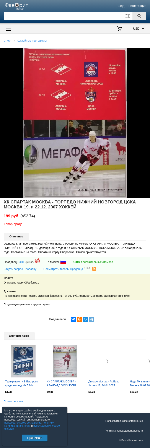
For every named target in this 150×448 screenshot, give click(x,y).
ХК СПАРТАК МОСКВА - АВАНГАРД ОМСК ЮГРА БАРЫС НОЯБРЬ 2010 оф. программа (63, 384)
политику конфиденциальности (29, 424)
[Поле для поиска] (75, 16)
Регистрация (137, 6)
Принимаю (34, 438)
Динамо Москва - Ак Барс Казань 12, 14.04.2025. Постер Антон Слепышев (103, 384)
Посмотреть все (13, 401)
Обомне (38, 260)
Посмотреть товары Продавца (67, 269)
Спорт (8, 40)
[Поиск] (139, 16)
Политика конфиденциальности (123, 430)
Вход (120, 6)
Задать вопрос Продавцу (20, 269)
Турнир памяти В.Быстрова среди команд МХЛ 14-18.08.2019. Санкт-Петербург (22, 384)
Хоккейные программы (32, 40)
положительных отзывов (93, 262)
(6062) (30, 262)
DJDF (21, 262)
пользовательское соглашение (22, 422)
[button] (146, 51)
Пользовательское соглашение (124, 420)
